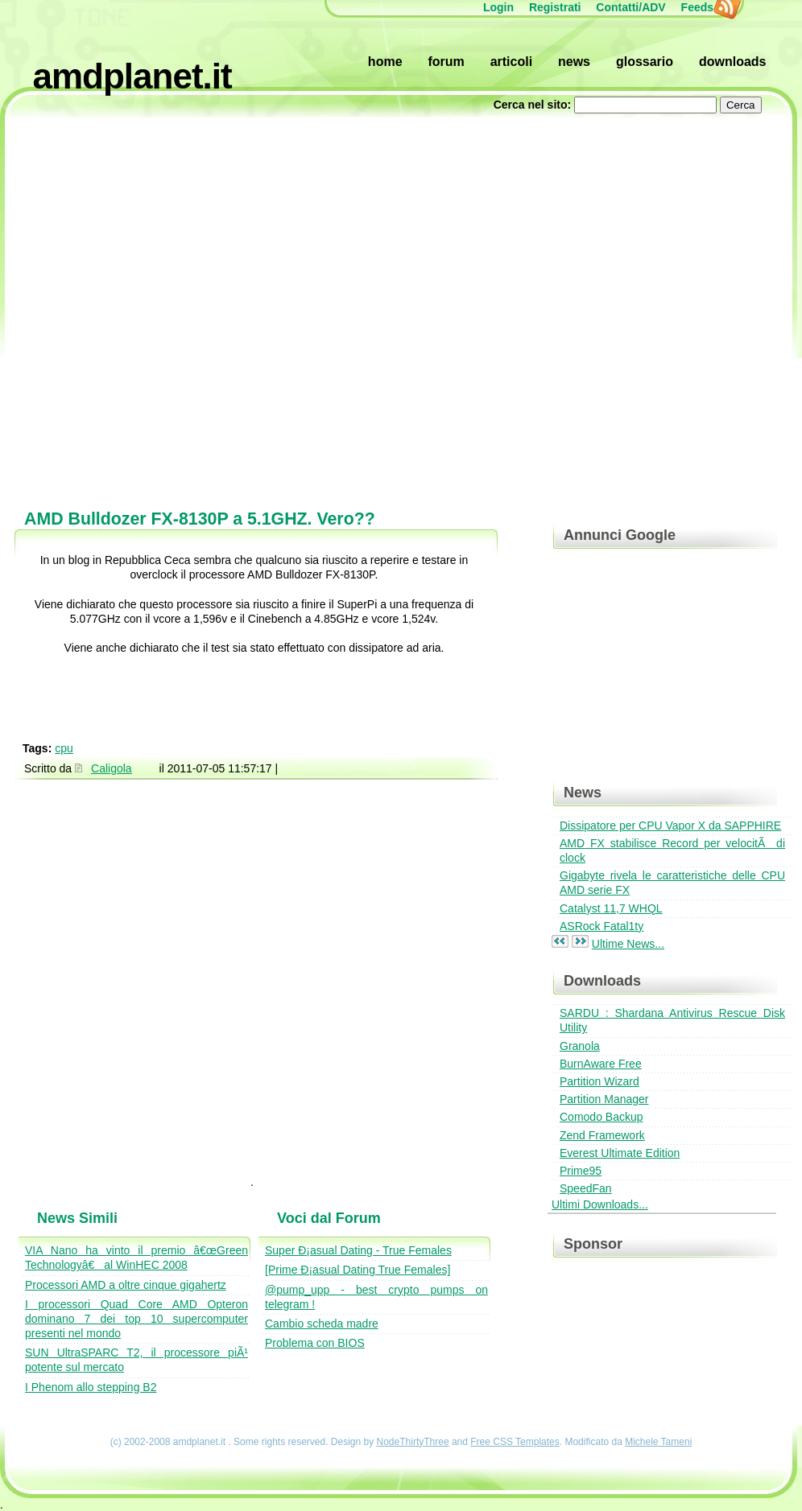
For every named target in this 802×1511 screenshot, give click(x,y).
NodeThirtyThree (413, 1441)
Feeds (705, 7)
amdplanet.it (132, 76)
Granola (580, 1046)
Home (385, 61)
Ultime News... (628, 943)
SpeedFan (586, 1188)
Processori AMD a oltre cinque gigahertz (125, 1284)
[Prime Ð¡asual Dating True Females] (357, 1269)
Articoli (511, 61)
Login (498, 7)
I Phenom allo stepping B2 (90, 1387)
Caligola (111, 768)
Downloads (733, 61)
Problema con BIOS (315, 1342)
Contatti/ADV (630, 7)
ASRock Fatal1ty (601, 926)
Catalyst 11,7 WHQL (611, 908)
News (574, 61)
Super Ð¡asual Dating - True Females (358, 1250)
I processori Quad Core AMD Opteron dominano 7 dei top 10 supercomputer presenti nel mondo (136, 1319)
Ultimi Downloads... (600, 1204)
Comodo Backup (601, 1116)
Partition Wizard (599, 1081)
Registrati (555, 7)
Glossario (644, 61)
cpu (64, 748)
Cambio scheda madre (321, 1323)
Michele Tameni (658, 1441)
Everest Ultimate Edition (620, 1153)
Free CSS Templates (515, 1441)
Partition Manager (604, 1099)
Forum (446, 61)
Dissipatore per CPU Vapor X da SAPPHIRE (670, 825)
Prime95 (581, 1170)
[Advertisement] (183, 304)
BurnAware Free (601, 1063)
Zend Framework (602, 1135)
